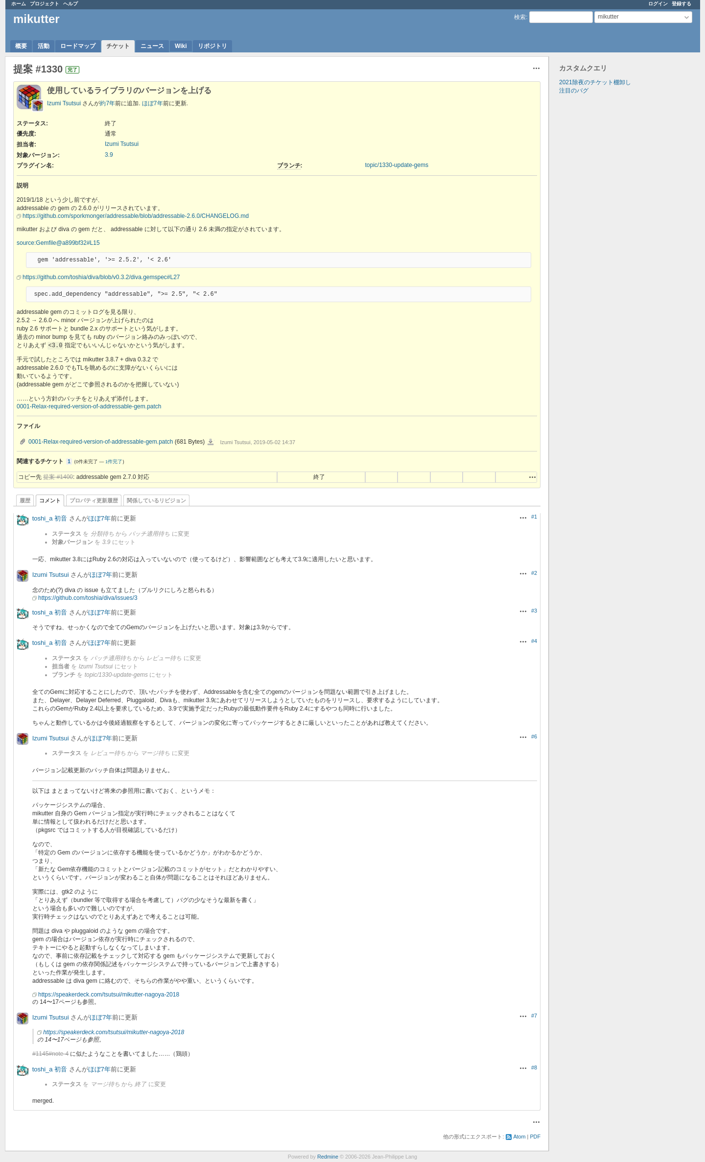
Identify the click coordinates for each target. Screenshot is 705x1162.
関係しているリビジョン (156, 500)
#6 (534, 736)
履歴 (25, 500)
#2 (534, 573)
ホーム (18, 3)
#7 (534, 1016)
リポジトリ (212, 46)
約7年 (107, 103)
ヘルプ (70, 3)
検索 (520, 17)
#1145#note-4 (50, 1053)
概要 (21, 46)
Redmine (327, 1157)
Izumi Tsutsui (64, 103)
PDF (535, 1136)
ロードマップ (77, 46)
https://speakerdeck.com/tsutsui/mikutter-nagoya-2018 (108, 994)
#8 (534, 1067)
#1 (534, 517)
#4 (534, 641)
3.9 (109, 154)
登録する (681, 3)
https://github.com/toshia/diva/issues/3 (88, 597)
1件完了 (113, 461)
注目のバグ (573, 90)
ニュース (152, 46)
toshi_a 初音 (50, 518)
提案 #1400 (58, 477)
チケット (118, 46)
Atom (519, 1136)
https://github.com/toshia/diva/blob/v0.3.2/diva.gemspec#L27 (101, 277)
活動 (43, 46)
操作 (533, 477)
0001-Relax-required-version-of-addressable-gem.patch (89, 406)
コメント (50, 500)
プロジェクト (44, 3)
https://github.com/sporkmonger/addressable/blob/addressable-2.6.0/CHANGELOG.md (136, 216)
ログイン (658, 3)
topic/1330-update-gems (396, 165)
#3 (534, 611)
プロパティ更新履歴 (94, 500)
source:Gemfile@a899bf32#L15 (58, 242)
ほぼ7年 (152, 103)
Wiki (181, 46)
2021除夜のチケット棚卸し (595, 82)
